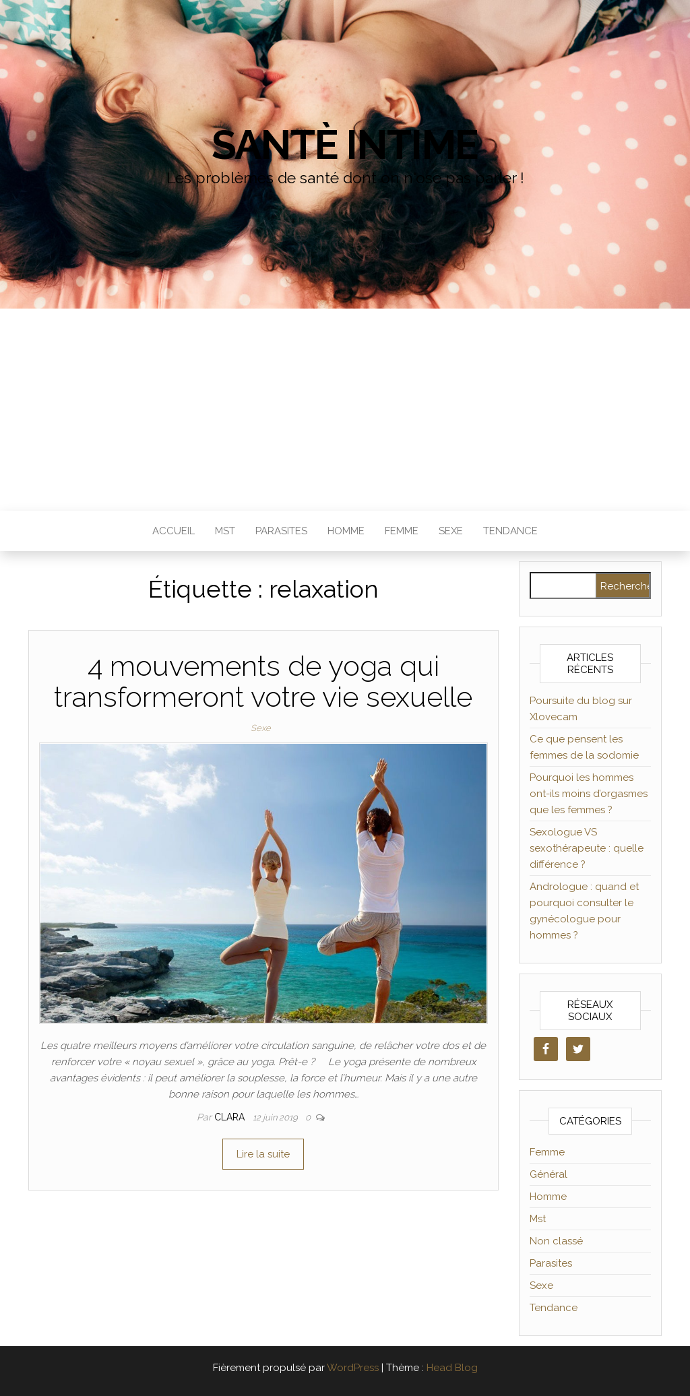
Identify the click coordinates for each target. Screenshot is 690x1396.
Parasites (281, 531)
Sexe (451, 531)
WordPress (353, 1368)
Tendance (510, 531)
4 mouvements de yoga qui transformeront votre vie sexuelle (263, 681)
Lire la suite (263, 1154)
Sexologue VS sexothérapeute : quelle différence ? (587, 848)
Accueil (173, 531)
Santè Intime (345, 144)
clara (230, 1117)
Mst (225, 531)
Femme (401, 531)
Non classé (556, 1241)
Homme (346, 531)
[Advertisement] (345, 409)
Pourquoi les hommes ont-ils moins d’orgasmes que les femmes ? (589, 793)
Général (548, 1174)
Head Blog (452, 1368)
